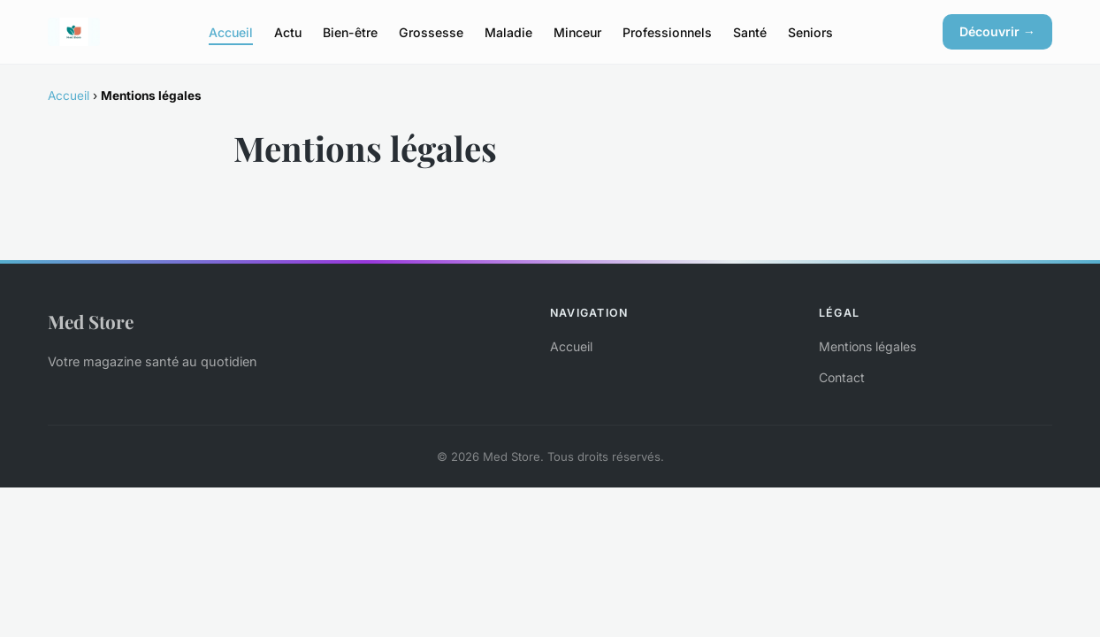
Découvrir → (997, 31)
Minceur (577, 31)
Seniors (810, 31)
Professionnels (667, 31)
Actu (288, 31)
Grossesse (431, 31)
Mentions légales (867, 346)
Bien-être (350, 31)
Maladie (508, 31)
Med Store (91, 321)
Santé (750, 31)
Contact (842, 377)
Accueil (231, 31)
